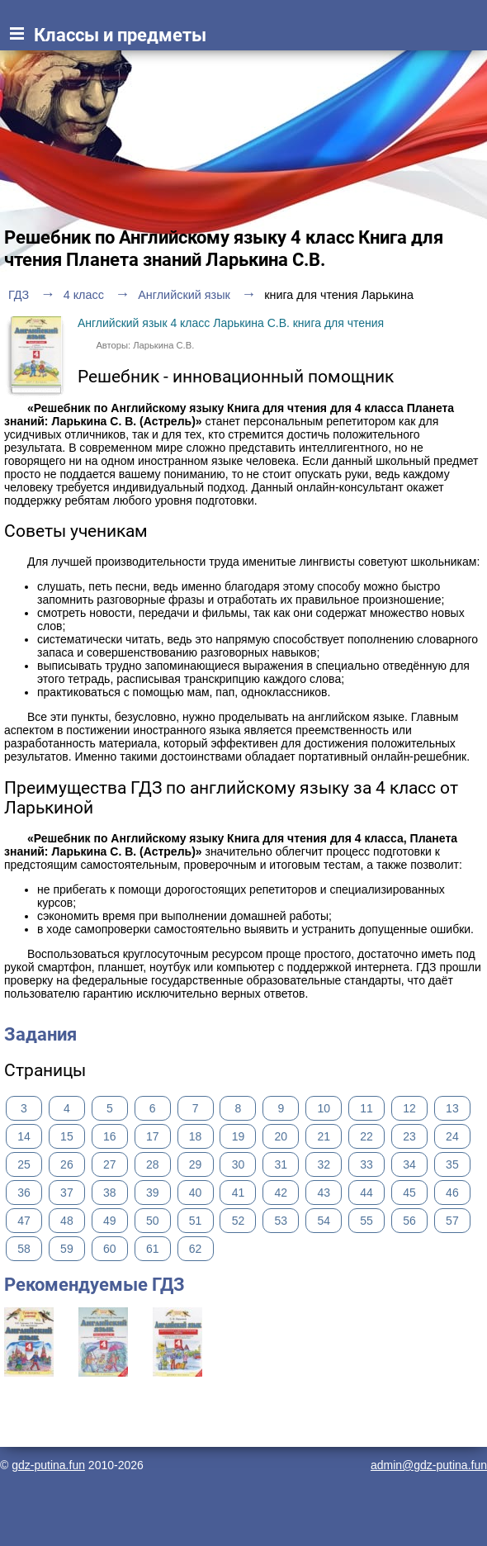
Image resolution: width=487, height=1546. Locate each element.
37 (66, 1192)
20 (281, 1136)
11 (366, 1108)
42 (281, 1192)
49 (109, 1220)
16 (109, 1136)
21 (323, 1136)
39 (152, 1192)
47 (24, 1220)
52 (238, 1220)
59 (66, 1248)
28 (152, 1164)
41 (238, 1192)
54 (323, 1220)
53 (281, 1220)
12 (409, 1108)
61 (152, 1248)
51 (195, 1220)
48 (66, 1220)
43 (323, 1192)
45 (409, 1192)
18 (195, 1136)
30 (238, 1164)
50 (152, 1220)
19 (238, 1136)
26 (66, 1164)
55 (366, 1220)
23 (409, 1136)
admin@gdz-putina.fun (429, 1465)
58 (24, 1248)
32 (323, 1164)
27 (109, 1164)
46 (452, 1192)
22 (366, 1136)
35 (452, 1164)
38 (109, 1192)
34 (409, 1164)
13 (452, 1108)
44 (366, 1192)
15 (66, 1136)
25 (24, 1164)
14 (24, 1136)
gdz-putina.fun (48, 1465)
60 (109, 1248)
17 (152, 1136)
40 (195, 1192)
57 (452, 1220)
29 (195, 1164)
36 (24, 1192)
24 (452, 1136)
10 (323, 1108)
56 (409, 1220)
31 (281, 1164)
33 (366, 1164)
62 (195, 1248)
